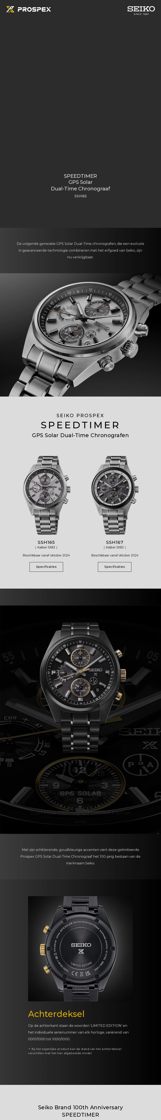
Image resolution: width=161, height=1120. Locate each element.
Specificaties (46, 567)
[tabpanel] (80, 114)
